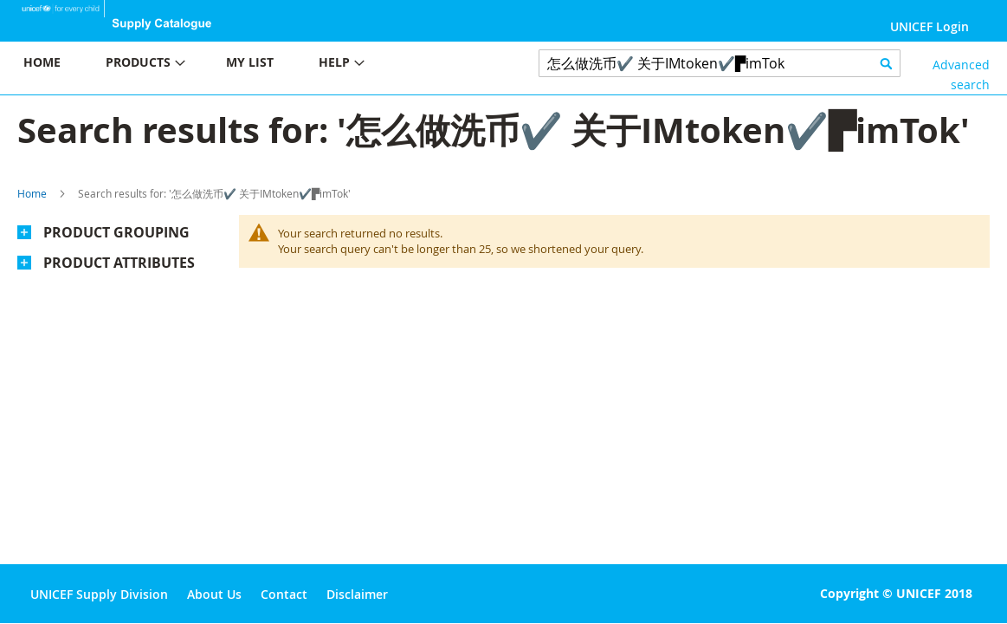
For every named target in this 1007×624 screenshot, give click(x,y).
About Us (214, 594)
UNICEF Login (929, 26)
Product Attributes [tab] (119, 262)
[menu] (252, 65)
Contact (284, 594)
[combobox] (720, 63)
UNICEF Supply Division (99, 594)
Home (32, 193)
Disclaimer (357, 594)
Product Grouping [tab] (116, 232)
